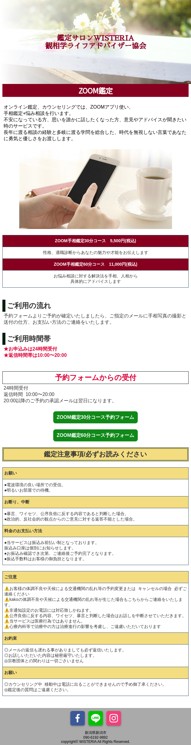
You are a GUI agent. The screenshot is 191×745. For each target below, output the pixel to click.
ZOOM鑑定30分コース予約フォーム (95, 417)
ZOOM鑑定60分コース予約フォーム (95, 435)
